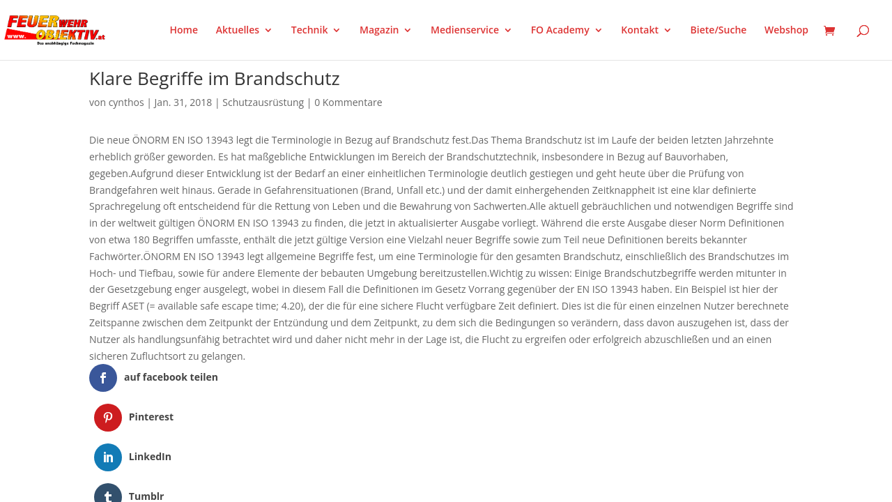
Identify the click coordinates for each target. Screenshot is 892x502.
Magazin (379, 30)
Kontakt (640, 30)
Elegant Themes (158, 452)
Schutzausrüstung (263, 102)
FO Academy (560, 30)
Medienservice (465, 30)
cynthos (126, 102)
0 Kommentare (348, 102)
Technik (309, 30)
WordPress (251, 452)
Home (184, 30)
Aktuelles (237, 30)
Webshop (786, 30)
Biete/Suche (719, 30)
